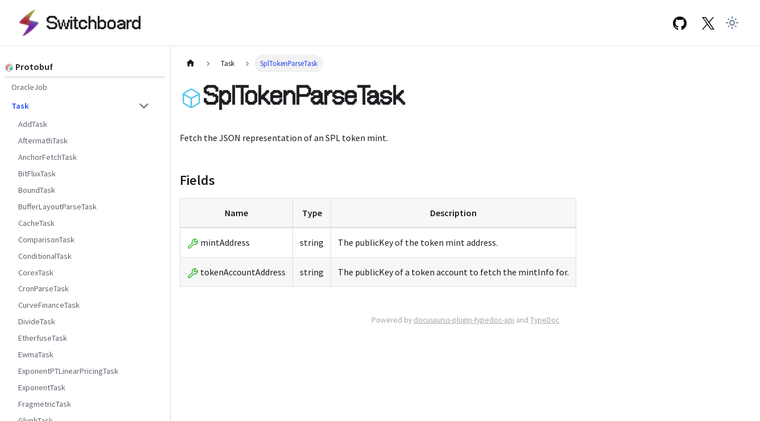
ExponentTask (41, 387)
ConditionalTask (45, 256)
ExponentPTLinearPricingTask (68, 371)
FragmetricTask (44, 404)
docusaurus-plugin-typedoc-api (464, 320)
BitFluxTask (37, 173)
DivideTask (36, 321)
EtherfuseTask (42, 338)
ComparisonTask (46, 239)
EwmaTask (35, 354)
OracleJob (29, 87)
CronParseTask (43, 288)
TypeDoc (544, 320)
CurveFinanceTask (49, 305)
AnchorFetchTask (47, 157)
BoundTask (36, 190)
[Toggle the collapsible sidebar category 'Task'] (143, 106)
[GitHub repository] (679, 22)
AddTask (32, 124)
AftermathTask (43, 140)
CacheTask (36, 223)
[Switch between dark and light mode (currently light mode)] (732, 23)
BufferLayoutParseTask (57, 206)
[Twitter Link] (708, 22)
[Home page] (190, 63)
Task (20, 106)
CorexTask (35, 272)
